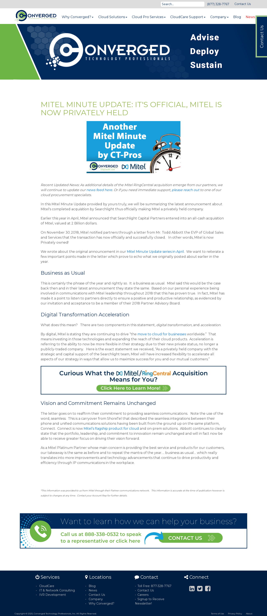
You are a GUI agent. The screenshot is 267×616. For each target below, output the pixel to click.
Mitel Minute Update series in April (155, 252)
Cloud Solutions (112, 17)
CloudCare (46, 586)
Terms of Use (217, 613)
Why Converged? (77, 17)
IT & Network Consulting (57, 590)
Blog (237, 17)
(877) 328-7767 (218, 4)
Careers (143, 595)
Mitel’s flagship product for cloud (111, 429)
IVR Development (52, 595)
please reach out (185, 190)
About (249, 613)
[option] (133, 52)
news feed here (99, 190)
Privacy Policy (235, 613)
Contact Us (242, 4)
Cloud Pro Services (149, 17)
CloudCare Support (187, 17)
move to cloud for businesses (161, 334)
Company (219, 17)
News (250, 17)
